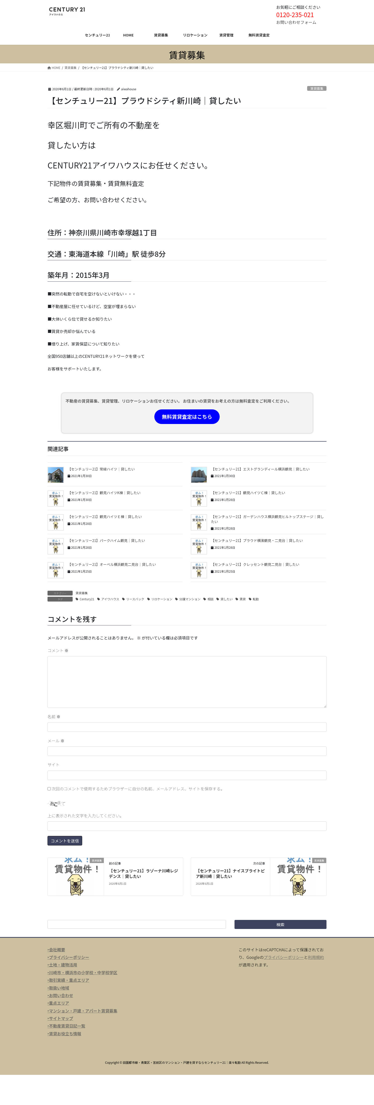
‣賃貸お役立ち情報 (64, 1034)
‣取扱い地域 (58, 988)
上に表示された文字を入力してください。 (86, 816)
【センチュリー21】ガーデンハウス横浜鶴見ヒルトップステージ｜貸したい (267, 519)
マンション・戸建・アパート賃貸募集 (83, 1011)
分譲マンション (189, 599)
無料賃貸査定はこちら (187, 416)
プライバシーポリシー (284, 957)
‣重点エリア (58, 1003)
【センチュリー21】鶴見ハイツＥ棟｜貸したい (105, 516)
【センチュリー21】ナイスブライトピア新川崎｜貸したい (230, 873)
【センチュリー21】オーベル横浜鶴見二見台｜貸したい (112, 564)
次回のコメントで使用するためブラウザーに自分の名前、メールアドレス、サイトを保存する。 (138, 789)
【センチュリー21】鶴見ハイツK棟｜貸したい (104, 492)
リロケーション (161, 599)
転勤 (256, 599)
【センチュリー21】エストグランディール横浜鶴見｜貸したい (260, 469)
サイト (54, 764)
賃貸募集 (316, 88)
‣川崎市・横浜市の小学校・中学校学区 (82, 972)
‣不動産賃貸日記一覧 (66, 1026)
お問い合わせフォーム (296, 22)
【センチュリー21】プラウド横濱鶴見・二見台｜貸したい (257, 540)
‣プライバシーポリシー (68, 957)
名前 (54, 716)
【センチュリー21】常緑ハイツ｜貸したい (101, 469)
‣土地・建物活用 (62, 965)
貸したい (226, 599)
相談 (210, 599)
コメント (58, 650)
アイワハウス (110, 599)
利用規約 (316, 957)
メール (56, 741)
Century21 (87, 599)
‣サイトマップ (60, 1018)
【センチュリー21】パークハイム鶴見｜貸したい (106, 540)
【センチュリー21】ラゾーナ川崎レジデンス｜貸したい (143, 873)
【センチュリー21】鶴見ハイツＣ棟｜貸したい (248, 492)
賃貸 (243, 599)
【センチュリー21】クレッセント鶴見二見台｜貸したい (255, 564)
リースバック (135, 599)
